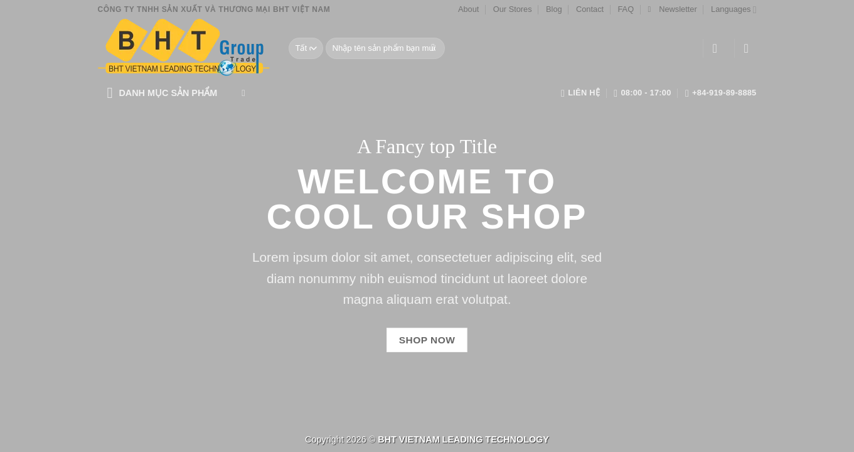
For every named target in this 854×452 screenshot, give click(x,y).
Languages (733, 10)
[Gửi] (433, 48)
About (468, 9)
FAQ (625, 9)
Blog (554, 9)
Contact (590, 9)
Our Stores (512, 9)
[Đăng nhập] (719, 48)
